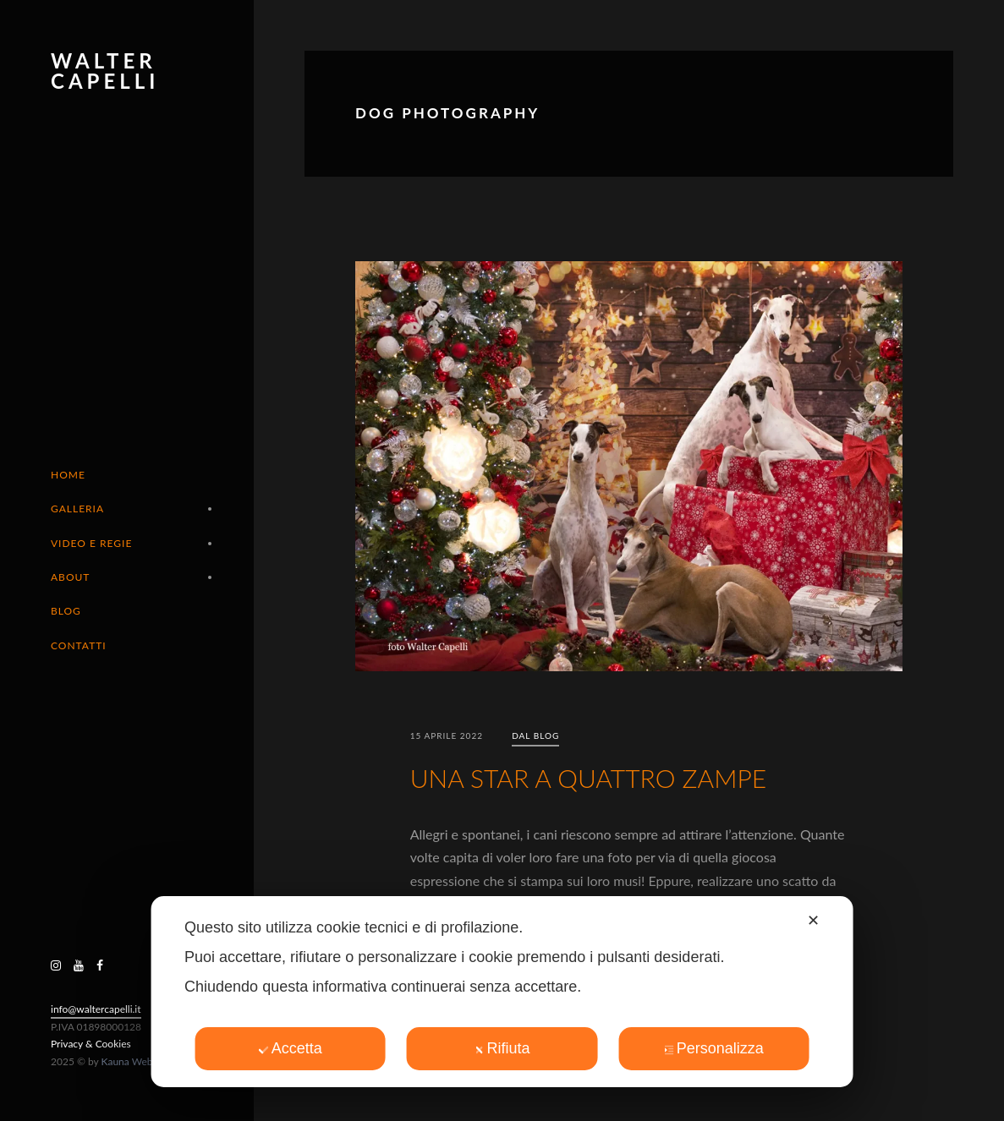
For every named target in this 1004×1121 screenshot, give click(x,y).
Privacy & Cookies (91, 1043)
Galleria (77, 508)
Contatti (79, 645)
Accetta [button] (290, 1048)
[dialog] (502, 991)
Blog (66, 610)
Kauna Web (127, 1061)
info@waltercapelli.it (96, 1009)
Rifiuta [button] (501, 1048)
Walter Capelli (105, 70)
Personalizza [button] (714, 1048)
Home (68, 474)
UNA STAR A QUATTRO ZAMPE (588, 778)
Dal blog (535, 735)
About (70, 577)
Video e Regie (91, 543)
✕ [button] (813, 920)
